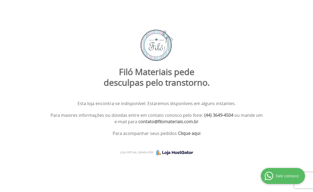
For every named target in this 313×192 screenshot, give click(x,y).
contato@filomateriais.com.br (168, 122)
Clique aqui (189, 133)
